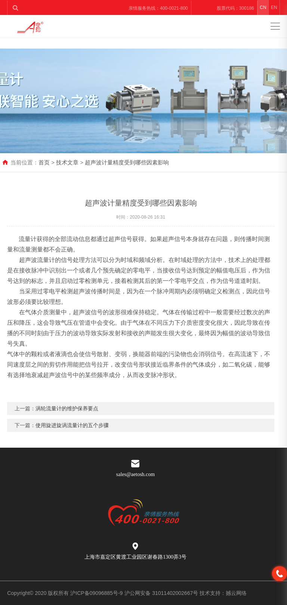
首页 (44, 162)
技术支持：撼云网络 (223, 593)
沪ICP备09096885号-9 (96, 593)
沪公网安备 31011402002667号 (162, 593)
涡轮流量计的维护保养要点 (67, 416)
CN (263, 7)
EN (274, 7)
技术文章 (67, 162)
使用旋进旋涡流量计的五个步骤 (72, 433)
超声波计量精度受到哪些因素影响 (127, 162)
